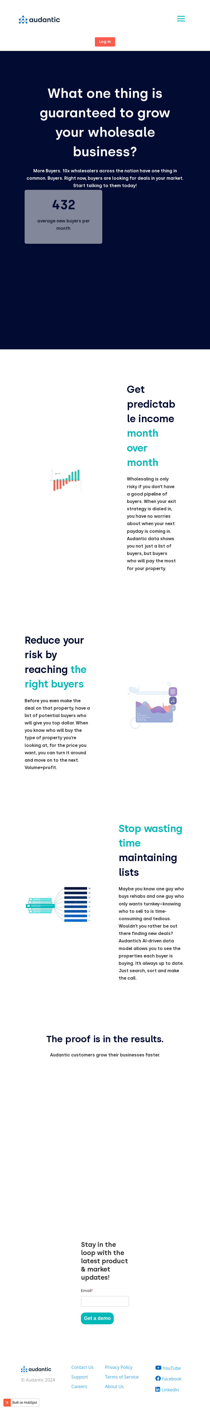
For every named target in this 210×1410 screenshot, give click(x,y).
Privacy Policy (118, 1367)
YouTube (172, 1368)
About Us (114, 1386)
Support (79, 1377)
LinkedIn (170, 1390)
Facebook (171, 1379)
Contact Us (82, 1367)
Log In (105, 41)
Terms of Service (122, 1377)
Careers (79, 1386)
